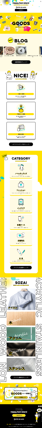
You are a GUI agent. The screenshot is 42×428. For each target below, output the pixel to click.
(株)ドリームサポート (20, 426)
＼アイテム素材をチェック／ (21, 377)
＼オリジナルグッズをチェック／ (21, 144)
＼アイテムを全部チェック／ (21, 267)
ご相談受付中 (21, 10)
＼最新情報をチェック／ (21, 62)
